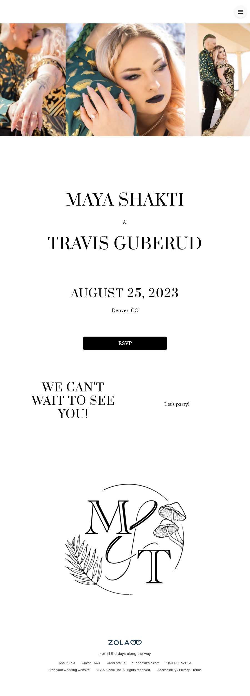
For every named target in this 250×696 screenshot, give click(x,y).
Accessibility (167, 670)
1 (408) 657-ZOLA (178, 663)
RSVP (125, 343)
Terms (197, 670)
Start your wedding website (69, 670)
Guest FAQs (91, 663)
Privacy (184, 670)
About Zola (67, 663)
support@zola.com (145, 663)
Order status (116, 663)
